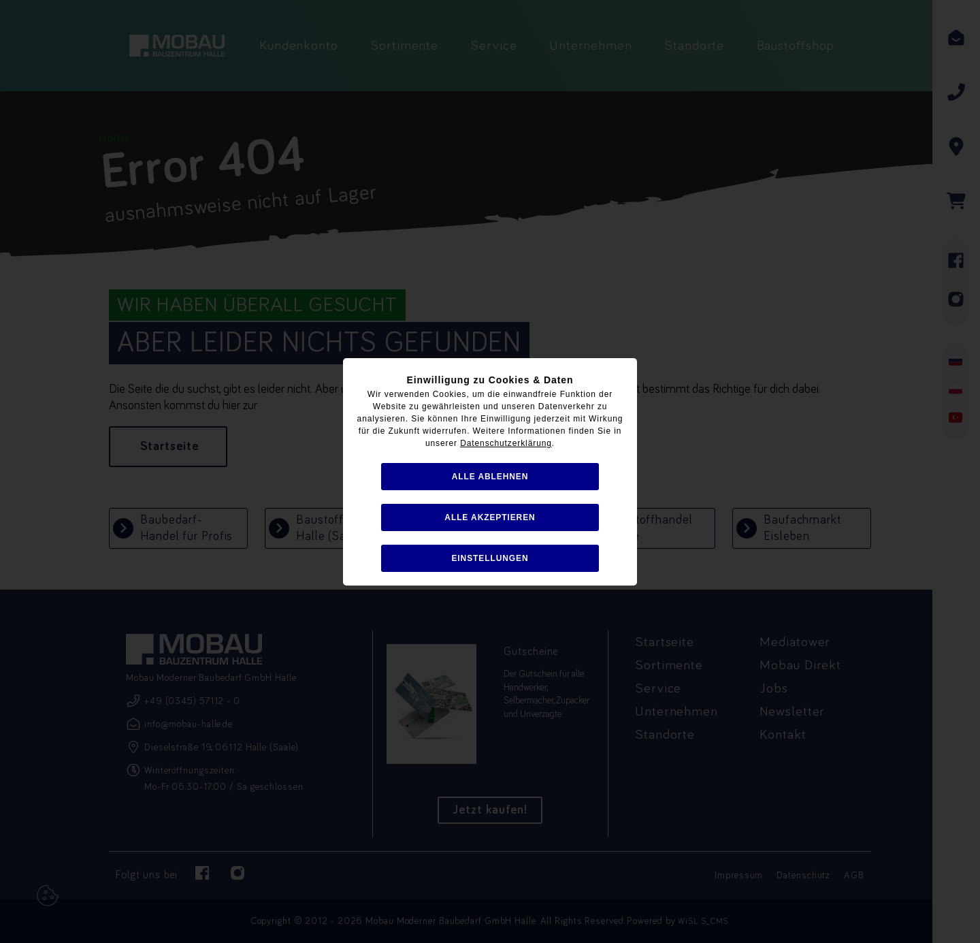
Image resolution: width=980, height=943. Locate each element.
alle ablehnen (490, 476)
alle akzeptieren (489, 517)
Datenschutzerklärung (506, 443)
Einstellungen (489, 558)
